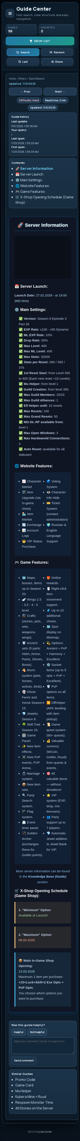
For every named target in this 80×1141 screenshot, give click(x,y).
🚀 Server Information (34, 168)
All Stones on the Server (34, 1108)
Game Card (24, 1085)
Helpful (18, 1032)
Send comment (24, 1060)
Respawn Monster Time (34, 1102)
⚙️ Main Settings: (29, 180)
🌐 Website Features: (32, 185)
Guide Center (44, 1132)
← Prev (25, 91)
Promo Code (25, 1079)
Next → (60, 91)
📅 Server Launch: (29, 174)
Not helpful (37, 1032)
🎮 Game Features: (30, 191)
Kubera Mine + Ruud (30, 1096)
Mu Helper (23, 1091)
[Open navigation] (10, 13)
